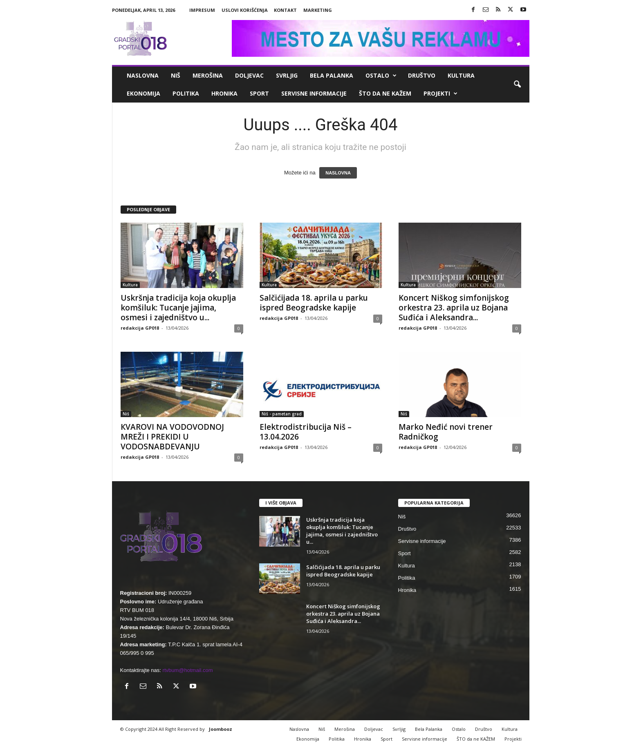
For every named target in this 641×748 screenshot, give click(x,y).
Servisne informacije (314, 93)
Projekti (440, 94)
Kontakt (285, 10)
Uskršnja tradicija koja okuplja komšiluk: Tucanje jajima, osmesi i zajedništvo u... (178, 308)
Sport (259, 93)
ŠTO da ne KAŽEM (385, 93)
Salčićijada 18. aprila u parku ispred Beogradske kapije (314, 303)
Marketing (317, 10)
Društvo (421, 75)
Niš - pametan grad (282, 414)
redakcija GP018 (140, 328)
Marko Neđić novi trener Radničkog (446, 432)
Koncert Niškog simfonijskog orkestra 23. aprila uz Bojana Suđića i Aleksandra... (454, 308)
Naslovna (143, 75)
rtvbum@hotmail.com (188, 670)
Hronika (224, 93)
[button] (517, 85)
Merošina (208, 75)
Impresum (202, 10)
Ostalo (381, 76)
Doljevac (249, 75)
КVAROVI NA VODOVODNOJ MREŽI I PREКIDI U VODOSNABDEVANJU (172, 437)
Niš (175, 75)
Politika (186, 93)
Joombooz (220, 729)
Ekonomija (143, 93)
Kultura (461, 75)
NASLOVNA (338, 172)
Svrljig (287, 75)
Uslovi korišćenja (245, 10)
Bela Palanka (331, 75)
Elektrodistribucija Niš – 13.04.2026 (306, 432)
